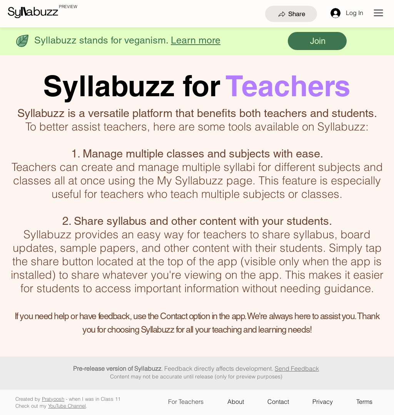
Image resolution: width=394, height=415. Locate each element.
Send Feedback (297, 368)
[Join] (317, 41)
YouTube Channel (67, 406)
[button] (378, 13)
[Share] (291, 14)
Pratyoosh (53, 399)
